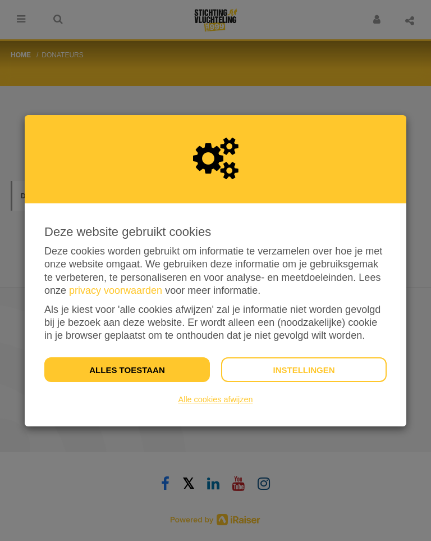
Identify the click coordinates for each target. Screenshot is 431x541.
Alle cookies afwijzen (215, 399)
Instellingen (303, 370)
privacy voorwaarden (115, 290)
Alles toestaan (126, 370)
